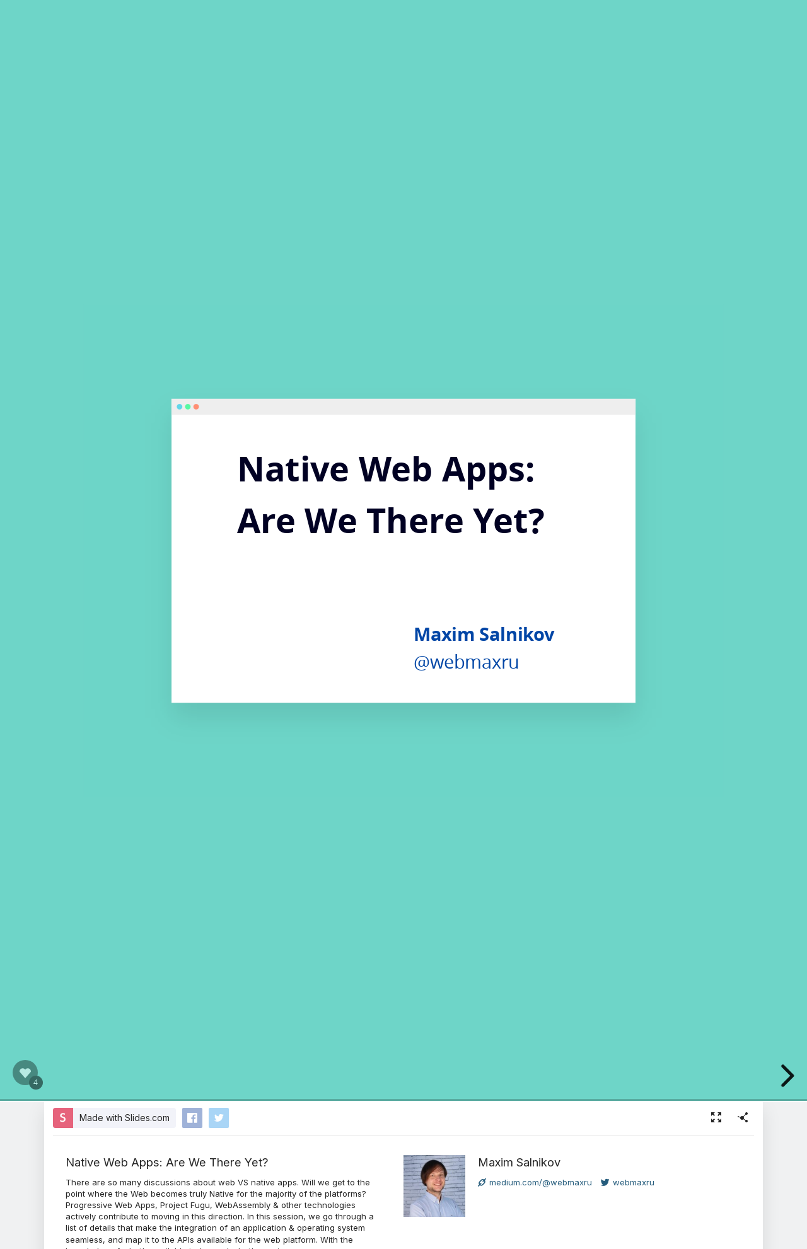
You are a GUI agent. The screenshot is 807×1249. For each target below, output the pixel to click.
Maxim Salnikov (519, 1162)
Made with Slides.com (124, 1117)
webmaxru (627, 1182)
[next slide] (789, 1075)
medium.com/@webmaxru (535, 1182)
